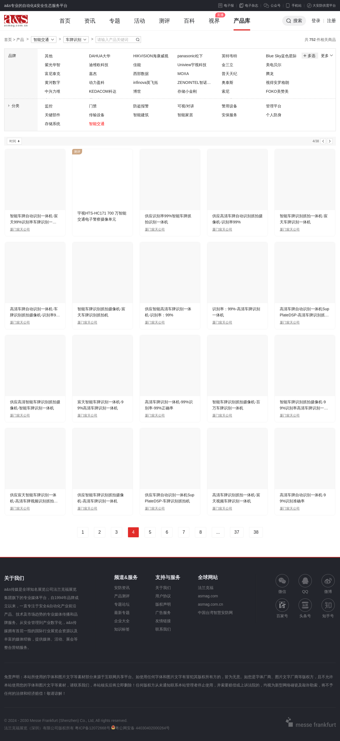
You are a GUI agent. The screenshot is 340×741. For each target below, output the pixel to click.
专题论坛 (122, 604)
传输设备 (96, 115)
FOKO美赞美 (277, 91)
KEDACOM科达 (102, 91)
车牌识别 (73, 39)
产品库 (242, 24)
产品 (20, 39)
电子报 (226, 5)
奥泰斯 (227, 82)
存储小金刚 (187, 91)
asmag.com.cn (210, 604)
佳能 (137, 65)
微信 (282, 584)
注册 (331, 20)
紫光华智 (52, 65)
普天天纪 (229, 73)
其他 (49, 56)
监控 (49, 106)
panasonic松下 (190, 56)
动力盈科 (96, 82)
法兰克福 (205, 587)
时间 (12, 141)
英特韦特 (229, 56)
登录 (316, 20)
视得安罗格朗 (277, 82)
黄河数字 (52, 82)
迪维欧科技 (98, 65)
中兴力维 (52, 91)
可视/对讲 (185, 106)
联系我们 (163, 629)
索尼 (225, 91)
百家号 (282, 608)
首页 (64, 24)
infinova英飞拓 (145, 82)
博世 (137, 91)
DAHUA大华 (99, 56)
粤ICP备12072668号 (92, 728)
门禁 (93, 106)
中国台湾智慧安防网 (215, 612)
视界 (214, 24)
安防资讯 (122, 587)
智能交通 (41, 39)
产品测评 (122, 596)
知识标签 (122, 629)
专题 (114, 24)
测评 (164, 24)
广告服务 (163, 612)
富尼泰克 (52, 73)
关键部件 (52, 115)
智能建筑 (141, 115)
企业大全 (122, 621)
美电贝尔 (273, 65)
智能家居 (185, 115)
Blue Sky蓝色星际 (281, 56)
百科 (189, 24)
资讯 (89, 24)
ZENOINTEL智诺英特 (194, 83)
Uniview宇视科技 (191, 65)
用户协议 (163, 596)
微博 (328, 584)
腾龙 (270, 73)
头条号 (305, 608)
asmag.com (208, 596)
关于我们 (163, 587)
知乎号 (328, 608)
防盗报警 (141, 106)
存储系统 (52, 124)
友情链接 (163, 621)
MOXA (183, 73)
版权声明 (163, 604)
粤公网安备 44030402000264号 (140, 728)
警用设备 (229, 106)
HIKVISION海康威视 (150, 56)
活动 (139, 24)
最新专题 (122, 612)
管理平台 (273, 106)
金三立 (227, 65)
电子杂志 (248, 5)
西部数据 (141, 73)
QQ (305, 584)
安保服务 (229, 115)
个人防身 (273, 115)
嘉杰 (93, 73)
